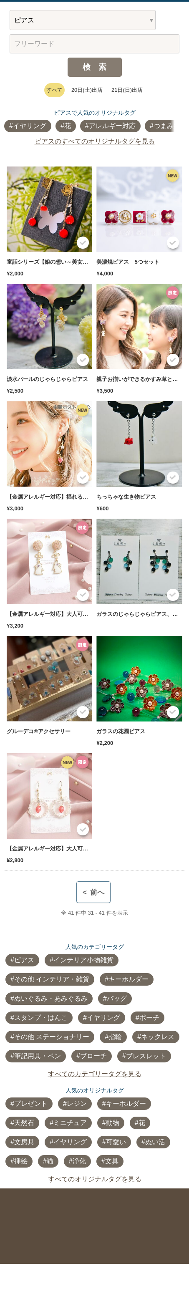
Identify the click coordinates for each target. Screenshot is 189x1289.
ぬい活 (155, 1141)
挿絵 (21, 1161)
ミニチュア (70, 1122)
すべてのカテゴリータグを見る (94, 1073)
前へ (93, 892)
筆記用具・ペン (37, 1055)
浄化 (79, 1161)
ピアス (24, 960)
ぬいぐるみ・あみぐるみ (51, 998)
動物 (112, 1122)
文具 (111, 1161)
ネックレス (157, 1036)
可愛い (116, 1141)
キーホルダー (128, 979)
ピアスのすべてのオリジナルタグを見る (95, 141)
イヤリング (29, 125)
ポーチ (149, 1017)
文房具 (24, 1141)
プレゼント (31, 1103)
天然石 (24, 1122)
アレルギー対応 (112, 125)
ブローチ (93, 1055)
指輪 (115, 1036)
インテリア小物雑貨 (83, 960)
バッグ (117, 998)
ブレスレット (146, 1055)
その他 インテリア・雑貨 (51, 979)
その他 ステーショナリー (51, 1036)
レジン (77, 1103)
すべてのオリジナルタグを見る (94, 1179)
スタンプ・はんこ (41, 1017)
